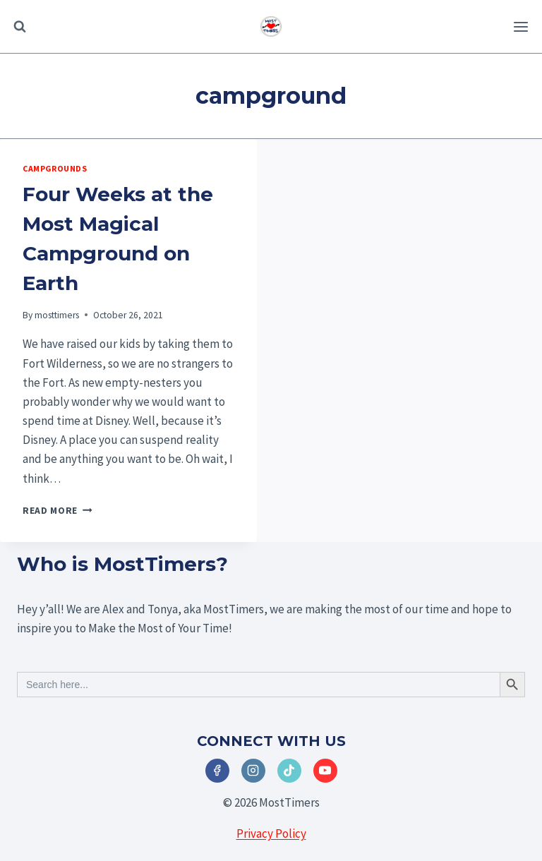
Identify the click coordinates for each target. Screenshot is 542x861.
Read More (57, 511)
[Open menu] (520, 26)
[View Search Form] (19, 27)
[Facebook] (217, 771)
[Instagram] (253, 771)
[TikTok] (289, 771)
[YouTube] (325, 771)
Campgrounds (55, 168)
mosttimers (57, 315)
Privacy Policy (271, 833)
